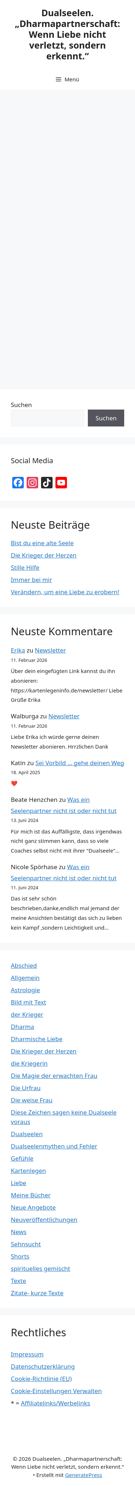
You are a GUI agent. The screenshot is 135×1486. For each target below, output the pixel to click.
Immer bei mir (31, 579)
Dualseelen (27, 1134)
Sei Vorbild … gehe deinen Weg (79, 763)
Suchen (21, 405)
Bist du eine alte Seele (42, 543)
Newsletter (50, 650)
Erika (18, 650)
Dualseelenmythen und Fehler (54, 1146)
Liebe (18, 1183)
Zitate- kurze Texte (37, 1293)
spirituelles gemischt (40, 1268)
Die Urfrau (26, 1088)
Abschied (24, 965)
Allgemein (25, 978)
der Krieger (27, 1014)
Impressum (27, 1354)
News (19, 1232)
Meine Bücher (31, 1195)
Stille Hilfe (25, 567)
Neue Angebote (33, 1207)
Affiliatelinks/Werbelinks (55, 1403)
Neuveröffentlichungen (44, 1219)
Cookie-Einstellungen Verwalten (56, 1391)
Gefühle (22, 1158)
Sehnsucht (26, 1244)
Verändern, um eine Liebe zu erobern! (65, 592)
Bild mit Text (28, 1002)
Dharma (22, 1026)
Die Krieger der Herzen (44, 555)
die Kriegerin (29, 1063)
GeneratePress (83, 1474)
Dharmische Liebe (37, 1039)
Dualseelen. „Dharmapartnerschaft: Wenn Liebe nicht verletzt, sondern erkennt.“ (67, 34)
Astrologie (25, 990)
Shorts (20, 1256)
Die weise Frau (32, 1100)
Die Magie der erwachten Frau (54, 1075)
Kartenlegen (28, 1170)
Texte (18, 1281)
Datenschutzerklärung (43, 1366)
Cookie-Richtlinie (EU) (41, 1378)
